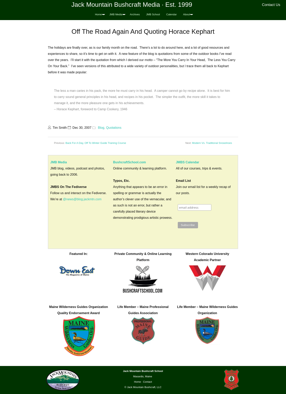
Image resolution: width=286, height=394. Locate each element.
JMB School (153, 14)
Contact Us (271, 5)
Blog (101, 127)
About (186, 14)
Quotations (113, 127)
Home (98, 14)
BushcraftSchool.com (129, 162)
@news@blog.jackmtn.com (82, 199)
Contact (147, 381)
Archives (135, 14)
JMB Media (115, 14)
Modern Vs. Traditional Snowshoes (212, 142)
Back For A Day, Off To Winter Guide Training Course (96, 142)
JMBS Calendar (187, 162)
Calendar (171, 14)
